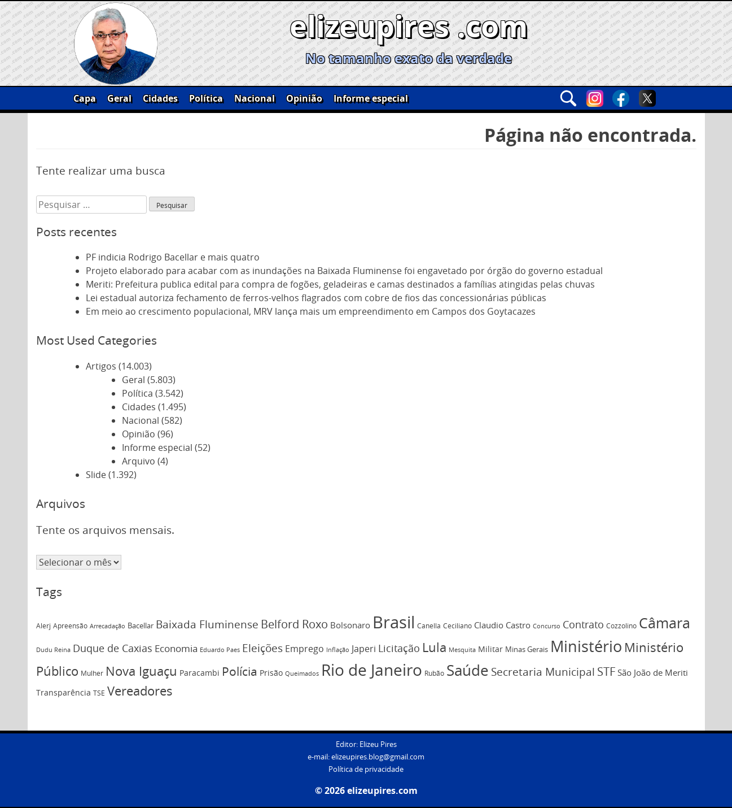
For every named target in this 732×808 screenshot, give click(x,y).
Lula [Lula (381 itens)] (434, 647)
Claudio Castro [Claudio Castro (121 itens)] (502, 625)
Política (206, 98)
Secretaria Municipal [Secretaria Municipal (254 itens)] (543, 671)
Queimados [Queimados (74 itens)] (302, 673)
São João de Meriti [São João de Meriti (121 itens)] (652, 672)
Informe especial (371, 98)
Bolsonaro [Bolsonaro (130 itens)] (350, 625)
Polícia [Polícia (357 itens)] (239, 671)
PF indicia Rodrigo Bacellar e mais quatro (173, 257)
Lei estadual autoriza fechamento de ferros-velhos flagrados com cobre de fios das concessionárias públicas (316, 298)
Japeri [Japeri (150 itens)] (364, 648)
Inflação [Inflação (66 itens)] (337, 650)
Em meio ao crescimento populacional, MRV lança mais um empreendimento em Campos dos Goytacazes (311, 311)
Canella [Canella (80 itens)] (429, 626)
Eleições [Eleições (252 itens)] (262, 648)
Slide (96, 474)
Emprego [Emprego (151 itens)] (304, 648)
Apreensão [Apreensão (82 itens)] (70, 625)
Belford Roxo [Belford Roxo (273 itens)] (294, 624)
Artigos (101, 366)
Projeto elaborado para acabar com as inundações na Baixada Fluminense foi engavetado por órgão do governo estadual (344, 270)
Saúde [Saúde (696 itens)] (467, 670)
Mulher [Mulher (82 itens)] (92, 672)
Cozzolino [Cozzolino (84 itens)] (621, 626)
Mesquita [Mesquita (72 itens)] (462, 649)
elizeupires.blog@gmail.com (377, 757)
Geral (119, 98)
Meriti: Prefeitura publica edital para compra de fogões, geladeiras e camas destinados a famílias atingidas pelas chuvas (340, 284)
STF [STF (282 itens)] (606, 671)
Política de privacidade (366, 769)
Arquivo (138, 461)
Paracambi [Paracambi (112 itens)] (199, 672)
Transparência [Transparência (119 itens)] (63, 692)
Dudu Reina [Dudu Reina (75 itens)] (53, 649)
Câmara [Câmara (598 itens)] (664, 623)
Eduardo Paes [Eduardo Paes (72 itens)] (220, 649)
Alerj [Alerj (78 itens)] (43, 626)
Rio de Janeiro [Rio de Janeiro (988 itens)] (371, 669)
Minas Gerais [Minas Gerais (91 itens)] (526, 649)
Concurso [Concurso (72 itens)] (546, 626)
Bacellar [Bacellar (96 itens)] (141, 625)
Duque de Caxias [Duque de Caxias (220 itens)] (112, 648)
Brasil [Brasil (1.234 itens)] (393, 622)
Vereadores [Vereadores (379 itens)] (140, 691)
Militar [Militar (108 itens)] (490, 649)
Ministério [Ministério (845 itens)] (586, 646)
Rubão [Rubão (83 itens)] (434, 672)
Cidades (160, 98)
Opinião (304, 98)
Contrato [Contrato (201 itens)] (583, 624)
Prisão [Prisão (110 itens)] (271, 672)
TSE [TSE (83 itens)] (99, 692)
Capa (84, 98)
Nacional (254, 98)
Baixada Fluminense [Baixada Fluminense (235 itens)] (207, 624)
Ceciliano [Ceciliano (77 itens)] (457, 626)
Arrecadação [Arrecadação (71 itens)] (107, 626)
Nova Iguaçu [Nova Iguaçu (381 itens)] (141, 671)
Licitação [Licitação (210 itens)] (399, 648)
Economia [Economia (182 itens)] (176, 648)
